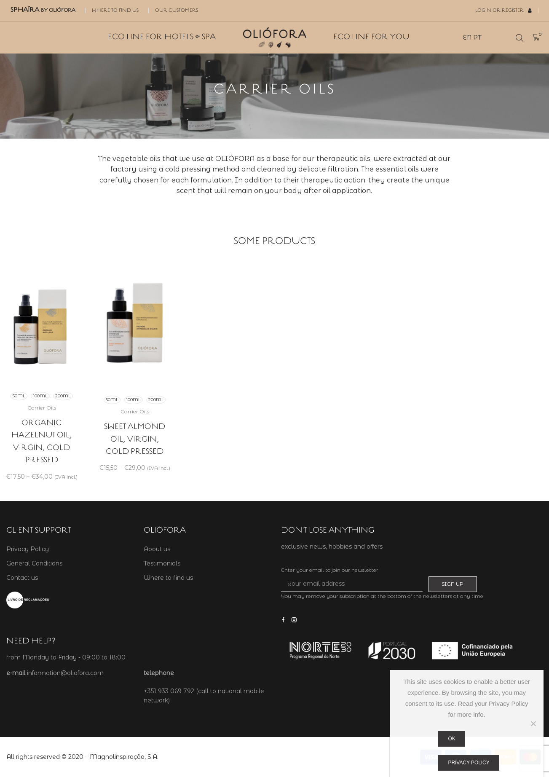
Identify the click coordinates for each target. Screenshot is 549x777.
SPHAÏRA (43, 10)
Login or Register (503, 10)
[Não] (533, 723)
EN (467, 37)
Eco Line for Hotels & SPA (162, 37)
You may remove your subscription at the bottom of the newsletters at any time (382, 596)
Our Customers (176, 10)
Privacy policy (469, 763)
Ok (451, 739)
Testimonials (162, 563)
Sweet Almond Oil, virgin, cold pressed (134, 439)
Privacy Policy (27, 549)
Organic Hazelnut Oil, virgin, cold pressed (41, 441)
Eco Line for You (371, 37)
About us (157, 549)
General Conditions (34, 563)
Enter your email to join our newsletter (329, 570)
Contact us (22, 577)
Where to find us (115, 10)
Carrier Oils (41, 408)
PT (477, 37)
